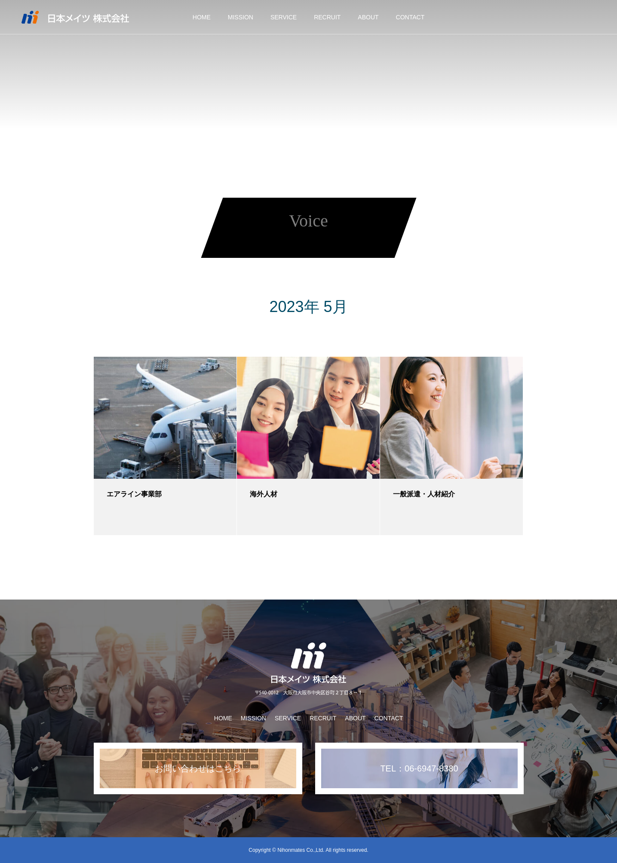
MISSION (240, 17)
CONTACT (410, 17)
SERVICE (283, 17)
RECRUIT (327, 17)
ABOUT (368, 17)
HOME (202, 17)
